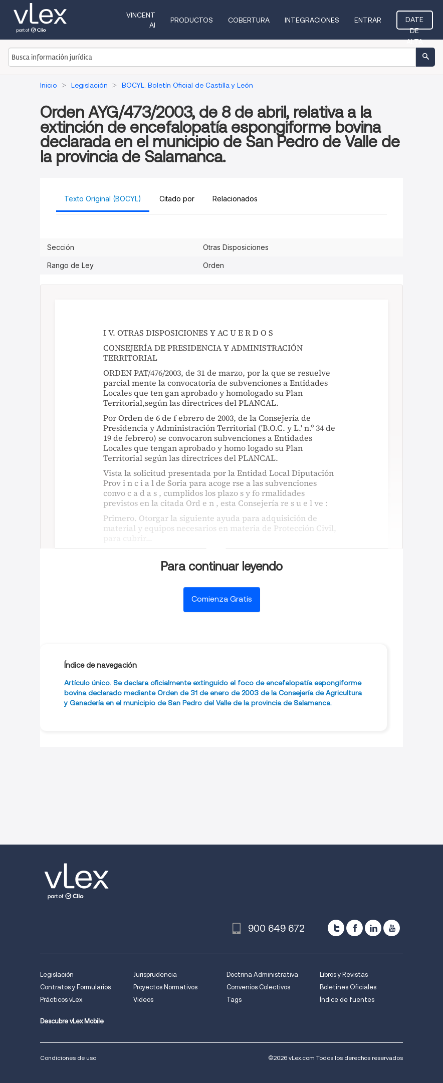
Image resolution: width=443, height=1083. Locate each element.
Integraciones (312, 20)
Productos (191, 20)
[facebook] (354, 928)
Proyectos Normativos (165, 987)
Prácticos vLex (61, 999)
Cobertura (249, 20)
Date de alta (414, 23)
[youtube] (391, 928)
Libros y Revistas (344, 974)
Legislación (57, 974)
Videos (143, 999)
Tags (234, 999)
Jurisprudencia (155, 974)
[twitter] (336, 928)
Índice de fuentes (347, 999)
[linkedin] (373, 928)
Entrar (367, 20)
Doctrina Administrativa (262, 974)
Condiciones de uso (68, 1057)
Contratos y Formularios (75, 987)
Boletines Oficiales (348, 987)
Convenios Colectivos (258, 987)
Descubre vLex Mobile (72, 1021)
